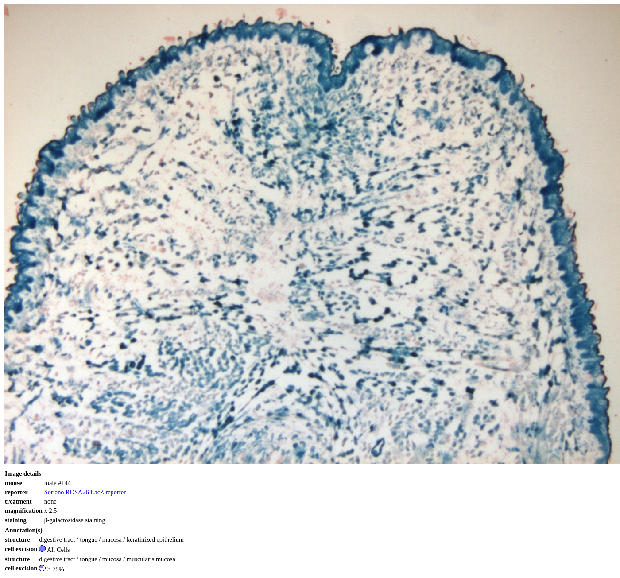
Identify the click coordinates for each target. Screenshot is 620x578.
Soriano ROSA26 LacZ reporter (85, 492)
